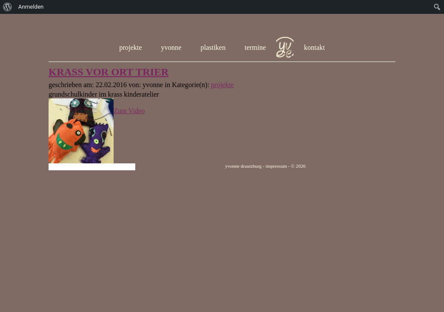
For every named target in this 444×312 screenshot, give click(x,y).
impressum (276, 166)
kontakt (314, 47)
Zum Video (129, 110)
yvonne (171, 47)
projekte (130, 47)
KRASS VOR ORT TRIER (109, 72)
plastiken (212, 47)
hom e (285, 48)
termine (255, 47)
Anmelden (31, 6)
